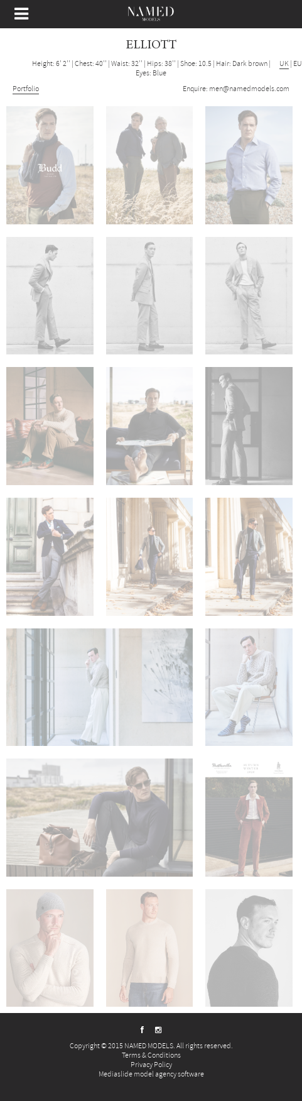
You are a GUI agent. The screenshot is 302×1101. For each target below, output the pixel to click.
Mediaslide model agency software (151, 1074)
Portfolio (26, 89)
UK (284, 63)
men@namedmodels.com (249, 89)
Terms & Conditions (151, 1055)
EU (297, 63)
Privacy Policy (151, 1065)
